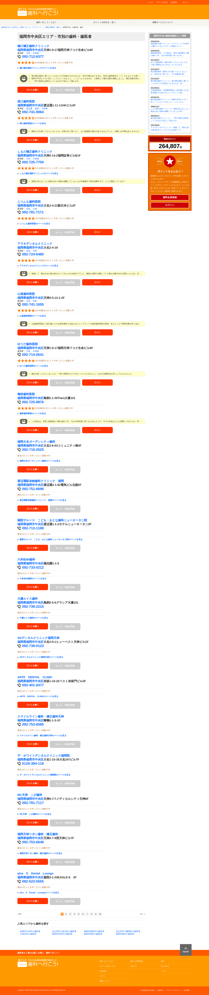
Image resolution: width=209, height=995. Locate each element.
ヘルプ (150, 2)
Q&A (162, 961)
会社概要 (186, 990)
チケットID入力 (162, 2)
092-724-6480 (33, 254)
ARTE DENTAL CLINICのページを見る (39, 696)
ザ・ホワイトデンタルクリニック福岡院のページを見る (45, 775)
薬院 (37, 108)
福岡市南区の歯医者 (125, 934)
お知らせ (133, 966)
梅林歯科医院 (26, 394)
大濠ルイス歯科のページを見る (34, 618)
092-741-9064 (33, 112)
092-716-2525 (33, 450)
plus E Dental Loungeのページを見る (39, 892)
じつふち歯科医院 (29, 201)
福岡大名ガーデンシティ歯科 (36, 441)
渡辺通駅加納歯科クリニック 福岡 (40, 481)
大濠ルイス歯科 (27, 598)
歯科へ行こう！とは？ (46, 22)
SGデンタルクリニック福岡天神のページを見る (41, 657)
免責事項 (160, 990)
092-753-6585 (33, 724)
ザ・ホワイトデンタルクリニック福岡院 (43, 755)
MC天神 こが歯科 (29, 794)
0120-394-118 (33, 763)
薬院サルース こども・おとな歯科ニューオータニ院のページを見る (51, 539)
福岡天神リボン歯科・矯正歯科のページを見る (41, 853)
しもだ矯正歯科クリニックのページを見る (39, 173)
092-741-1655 (33, 304)
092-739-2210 (33, 606)
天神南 (36, 53)
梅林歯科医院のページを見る (33, 413)
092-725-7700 (33, 162)
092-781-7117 (33, 803)
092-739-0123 (33, 646)
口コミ (97, 90)
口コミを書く (33, 90)
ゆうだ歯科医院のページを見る (34, 366)
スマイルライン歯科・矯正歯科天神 (40, 716)
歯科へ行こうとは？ (107, 961)
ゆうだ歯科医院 (27, 344)
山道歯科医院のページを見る (33, 316)
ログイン (185, 2)
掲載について (104, 981)
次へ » (142, 914)
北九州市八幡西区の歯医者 (128, 931)
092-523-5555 (33, 881)
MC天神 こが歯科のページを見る (35, 814)
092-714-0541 (33, 355)
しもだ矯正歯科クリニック (34, 151)
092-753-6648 (33, 842)
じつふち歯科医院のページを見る (35, 223)
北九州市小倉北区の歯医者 (64, 931)
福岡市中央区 (35, 49)
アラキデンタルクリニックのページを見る (39, 265)
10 (100, 914)
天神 (28, 53)
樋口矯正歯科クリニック (33, 46)
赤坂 (28, 209)
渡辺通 (29, 108)
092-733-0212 (33, 567)
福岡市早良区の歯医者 (62, 934)
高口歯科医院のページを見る (33, 123)
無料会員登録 (170, 197)
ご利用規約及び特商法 (147, 990)
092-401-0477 (33, 685)
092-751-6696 (33, 489)
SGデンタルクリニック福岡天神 (38, 637)
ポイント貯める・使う (108, 966)
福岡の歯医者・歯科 (52, 27)
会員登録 (174, 2)
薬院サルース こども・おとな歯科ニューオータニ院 (52, 520)
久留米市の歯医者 (28, 934)
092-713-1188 (33, 528)
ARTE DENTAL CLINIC (34, 677)
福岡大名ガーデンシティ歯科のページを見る (40, 461)
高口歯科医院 (26, 101)
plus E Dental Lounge (35, 873)
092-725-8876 (33, 402)
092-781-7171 (33, 212)
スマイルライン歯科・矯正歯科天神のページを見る (43, 735)
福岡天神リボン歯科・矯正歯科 (37, 834)
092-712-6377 (33, 56)
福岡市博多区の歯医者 (94, 931)
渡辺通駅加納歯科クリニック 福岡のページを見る (43, 500)
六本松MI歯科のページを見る (33, 578)
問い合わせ (165, 966)
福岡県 (21, 49)
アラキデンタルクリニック (34, 243)
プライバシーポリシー (173, 990)
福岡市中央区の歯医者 (30, 931)
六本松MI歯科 (26, 559)
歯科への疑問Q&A (136, 961)
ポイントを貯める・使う (104, 22)
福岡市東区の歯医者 (93, 934)
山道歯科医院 (26, 293)
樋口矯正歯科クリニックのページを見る (38, 68)
